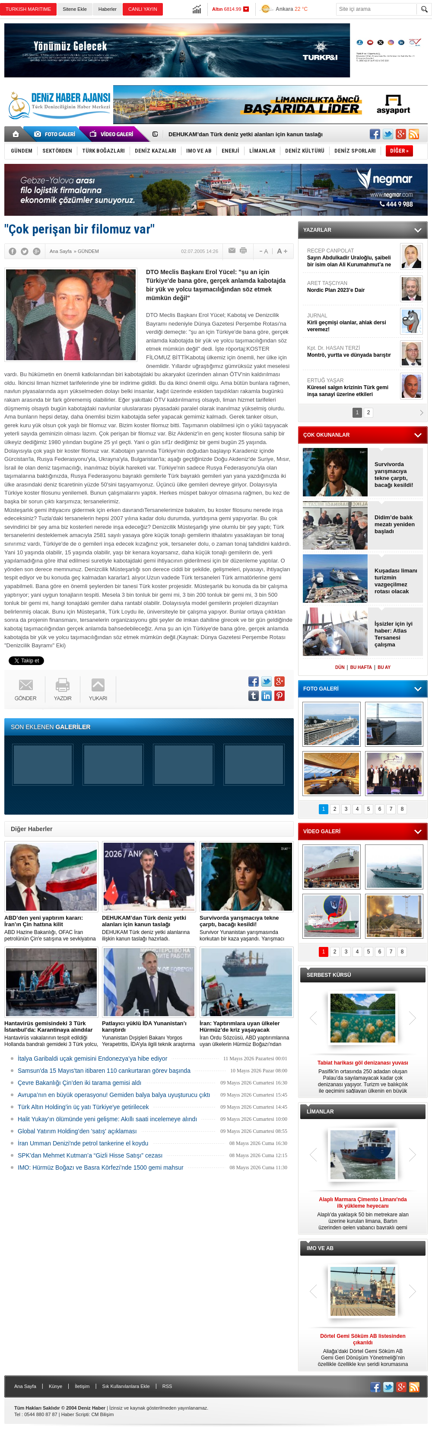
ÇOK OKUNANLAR (326, 435)
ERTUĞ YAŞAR (352, 387)
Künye (55, 1386)
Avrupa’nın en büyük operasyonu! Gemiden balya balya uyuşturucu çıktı (114, 1094)
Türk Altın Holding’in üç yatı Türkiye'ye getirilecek (83, 1106)
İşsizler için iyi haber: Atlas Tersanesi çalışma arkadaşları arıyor (394, 634)
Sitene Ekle (75, 9)
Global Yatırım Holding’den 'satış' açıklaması (77, 1131)
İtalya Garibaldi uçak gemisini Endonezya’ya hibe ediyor (92, 1058)
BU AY (384, 667)
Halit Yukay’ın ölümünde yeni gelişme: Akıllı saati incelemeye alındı (107, 1119)
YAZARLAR (317, 230)
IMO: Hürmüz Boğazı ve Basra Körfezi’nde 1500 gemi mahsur (101, 1167)
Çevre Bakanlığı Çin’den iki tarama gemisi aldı (79, 1082)
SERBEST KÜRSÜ (329, 975)
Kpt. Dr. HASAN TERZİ (352, 351)
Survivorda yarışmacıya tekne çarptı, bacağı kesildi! (394, 474)
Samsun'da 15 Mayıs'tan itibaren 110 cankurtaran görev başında (104, 1070)
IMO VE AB (320, 1248)
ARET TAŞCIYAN (352, 287)
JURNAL (352, 323)
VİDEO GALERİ (321, 831)
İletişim (82, 1386)
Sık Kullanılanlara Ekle (126, 1386)
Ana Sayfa (25, 1386)
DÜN (340, 667)
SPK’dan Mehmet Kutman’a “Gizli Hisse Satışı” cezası (90, 1155)
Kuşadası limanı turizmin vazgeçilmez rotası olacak (396, 581)
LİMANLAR (320, 1112)
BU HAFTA (361, 667)
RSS (167, 1386)
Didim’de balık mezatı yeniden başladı (395, 524)
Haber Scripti (75, 1414)
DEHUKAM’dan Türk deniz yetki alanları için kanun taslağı (245, 134)
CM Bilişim (102, 1414)
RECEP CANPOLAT (352, 258)
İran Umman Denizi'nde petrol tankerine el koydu (83, 1143)
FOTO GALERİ (321, 689)
